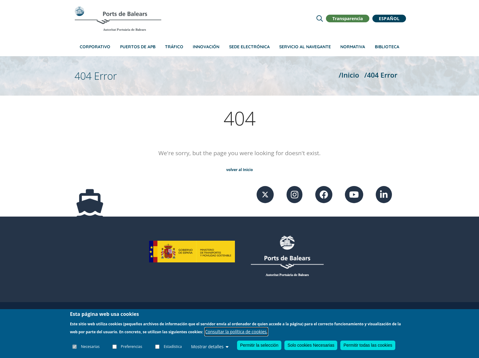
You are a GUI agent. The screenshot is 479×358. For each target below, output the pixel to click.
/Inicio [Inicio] (349, 75)
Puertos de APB (137, 46)
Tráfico (174, 46)
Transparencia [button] (347, 18)
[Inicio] (118, 18)
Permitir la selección (259, 345)
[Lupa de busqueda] (319, 18)
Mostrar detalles (209, 346)
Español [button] (389, 18)
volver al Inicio (239, 169)
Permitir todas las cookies (367, 345)
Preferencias (131, 346)
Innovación (206, 46)
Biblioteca (387, 46)
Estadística (173, 346)
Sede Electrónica (249, 46)
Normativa (352, 46)
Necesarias (90, 346)
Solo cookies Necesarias (310, 345)
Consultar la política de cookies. (236, 331)
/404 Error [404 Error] (380, 75)
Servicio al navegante (305, 46)
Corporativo (95, 46)
